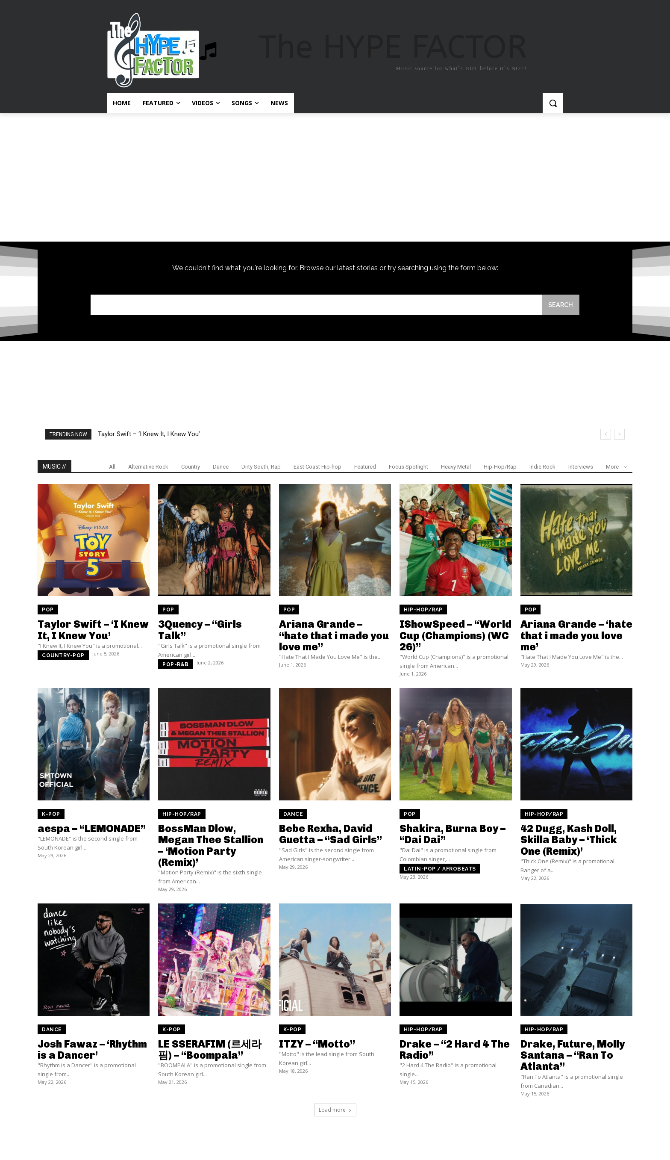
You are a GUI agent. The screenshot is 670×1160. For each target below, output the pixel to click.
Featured (365, 467)
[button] (553, 103)
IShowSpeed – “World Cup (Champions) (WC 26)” (455, 636)
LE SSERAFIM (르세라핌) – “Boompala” (210, 1050)
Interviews (580, 467)
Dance (221, 467)
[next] (619, 435)
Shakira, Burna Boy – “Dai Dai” (452, 835)
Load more (335, 1110)
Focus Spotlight (408, 467)
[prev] (605, 435)
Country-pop (63, 656)
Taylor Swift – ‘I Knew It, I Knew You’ (149, 435)
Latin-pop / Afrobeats (440, 869)
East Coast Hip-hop (317, 467)
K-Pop (51, 815)
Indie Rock (542, 467)
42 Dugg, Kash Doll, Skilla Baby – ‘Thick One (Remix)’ (568, 840)
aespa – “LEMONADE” (92, 829)
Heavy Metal (456, 467)
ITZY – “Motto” (317, 1045)
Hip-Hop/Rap (500, 467)
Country (190, 467)
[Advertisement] (335, 177)
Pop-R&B (175, 665)
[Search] (560, 305)
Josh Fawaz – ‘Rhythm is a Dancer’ (92, 1050)
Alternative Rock (148, 467)
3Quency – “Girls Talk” (200, 630)
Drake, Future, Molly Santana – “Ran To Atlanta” (572, 1056)
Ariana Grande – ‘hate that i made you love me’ (576, 636)
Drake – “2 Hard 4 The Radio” (455, 1050)
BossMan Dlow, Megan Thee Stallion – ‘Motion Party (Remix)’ (210, 846)
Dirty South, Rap (261, 467)
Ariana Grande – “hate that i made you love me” (334, 636)
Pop (48, 611)
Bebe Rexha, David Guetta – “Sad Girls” (330, 835)
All (112, 467)
